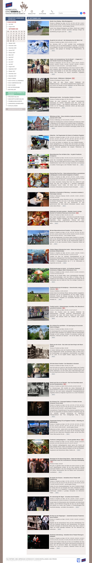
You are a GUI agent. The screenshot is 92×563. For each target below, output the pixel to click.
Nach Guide (11, 85)
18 (18, 37)
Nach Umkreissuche (13, 83)
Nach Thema (11, 78)
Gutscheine (42, 11)
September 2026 (12, 29)
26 (21, 39)
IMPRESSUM (22, 559)
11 (18, 35)
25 (18, 39)
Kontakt (52, 11)
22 (10, 39)
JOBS (16, 559)
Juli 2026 (9, 24)
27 (24, 39)
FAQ (7, 559)
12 (21, 35)
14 (8, 37)
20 (24, 37)
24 (16, 39)
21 (8, 39)
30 (13, 41)
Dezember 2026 (11, 48)
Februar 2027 (10, 52)
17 (16, 37)
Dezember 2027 (11, 76)
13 (24, 35)
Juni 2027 (9, 62)
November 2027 (11, 73)
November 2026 (11, 45)
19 (21, 37)
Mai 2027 (9, 59)
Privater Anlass (12, 96)
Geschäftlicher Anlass (15, 99)
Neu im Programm (13, 87)
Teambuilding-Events (14, 101)
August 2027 (10, 66)
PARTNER (11, 559)
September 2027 (11, 69)
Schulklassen (12, 105)
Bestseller (11, 89)
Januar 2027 (10, 50)
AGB (50, 559)
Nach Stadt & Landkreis (15, 80)
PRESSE (54, 559)
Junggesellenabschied (15, 103)
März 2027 (10, 55)
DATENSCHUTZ (30, 559)
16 (13, 37)
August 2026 (10, 26)
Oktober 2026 (10, 43)
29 (10, 41)
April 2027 (10, 57)
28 (8, 41)
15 (10, 37)
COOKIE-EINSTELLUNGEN (41, 559)
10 (16, 35)
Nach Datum (11, 22)
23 (13, 39)
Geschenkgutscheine (14, 109)
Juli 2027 (9, 64)
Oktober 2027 (10, 71)
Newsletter (31, 11)
